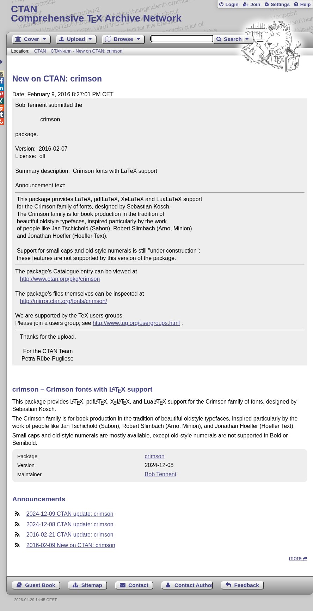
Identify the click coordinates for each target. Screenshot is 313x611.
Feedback (246, 585)
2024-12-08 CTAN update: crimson (69, 524)
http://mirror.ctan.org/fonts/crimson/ (63, 301)
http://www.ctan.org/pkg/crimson (60, 279)
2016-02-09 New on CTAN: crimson (70, 545)
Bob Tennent (161, 474)
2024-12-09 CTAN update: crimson (69, 514)
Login (231, 4)
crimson (155, 456)
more (295, 558)
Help (305, 4)
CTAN (40, 51)
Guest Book (40, 585)
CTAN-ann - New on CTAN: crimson (87, 51)
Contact (138, 585)
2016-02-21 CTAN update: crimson (69, 535)
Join (255, 4)
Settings (280, 4)
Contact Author (193, 585)
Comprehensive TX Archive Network (159, 14)
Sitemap (91, 585)
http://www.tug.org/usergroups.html (136, 323)
